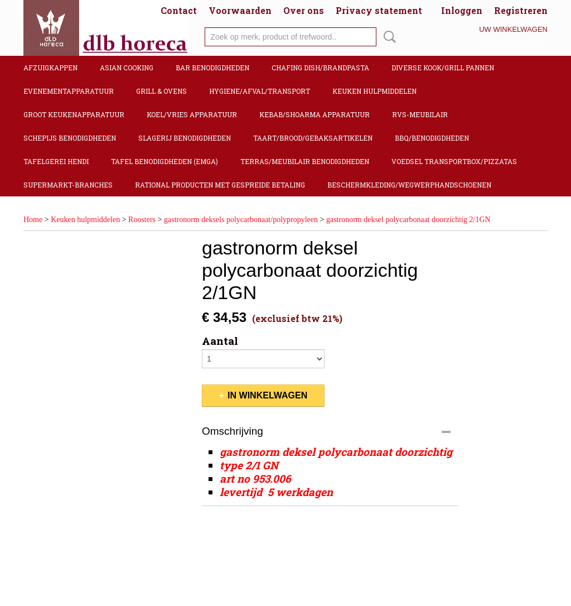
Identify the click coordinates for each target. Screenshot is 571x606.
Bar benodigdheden (212, 67)
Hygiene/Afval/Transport (259, 90)
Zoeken (387, 36)
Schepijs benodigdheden (69, 137)
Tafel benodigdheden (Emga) (164, 161)
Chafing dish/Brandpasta (320, 67)
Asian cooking (126, 67)
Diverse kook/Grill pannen (442, 67)
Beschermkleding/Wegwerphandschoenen (409, 184)
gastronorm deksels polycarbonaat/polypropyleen (241, 219)
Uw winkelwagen (513, 29)
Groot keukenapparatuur (73, 114)
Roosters (142, 219)
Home (32, 219)
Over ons (303, 10)
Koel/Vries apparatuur (192, 114)
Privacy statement (379, 10)
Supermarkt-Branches (68, 184)
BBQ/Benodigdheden (432, 137)
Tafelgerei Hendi (56, 161)
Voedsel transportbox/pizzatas (454, 161)
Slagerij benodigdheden (184, 137)
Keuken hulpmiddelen (374, 90)
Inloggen (461, 10)
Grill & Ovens (161, 90)
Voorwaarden (240, 10)
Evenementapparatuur (68, 90)
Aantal (220, 341)
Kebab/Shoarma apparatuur (314, 114)
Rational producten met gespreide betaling (220, 184)
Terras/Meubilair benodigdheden (304, 161)
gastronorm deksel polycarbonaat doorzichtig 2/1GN (408, 219)
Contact (179, 10)
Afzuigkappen (50, 67)
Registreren (521, 10)
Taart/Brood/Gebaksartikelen (312, 137)
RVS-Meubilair (420, 114)
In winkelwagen (267, 395)
